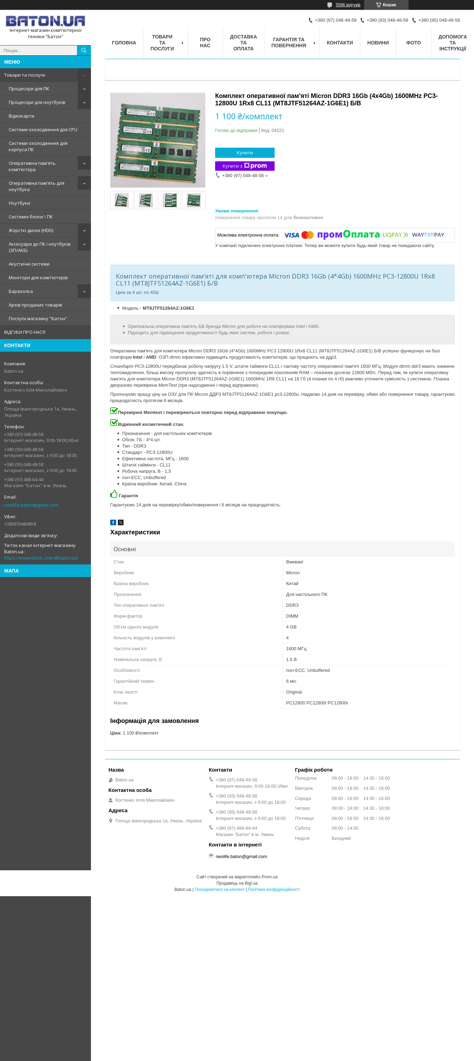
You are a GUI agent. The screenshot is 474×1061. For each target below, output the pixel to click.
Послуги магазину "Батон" (38, 318)
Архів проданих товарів (35, 305)
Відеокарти (21, 116)
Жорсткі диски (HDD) (31, 230)
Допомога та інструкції (452, 42)
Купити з (245, 166)
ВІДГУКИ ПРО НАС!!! (24, 332)
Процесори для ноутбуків (37, 102)
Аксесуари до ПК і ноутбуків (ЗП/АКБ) (40, 247)
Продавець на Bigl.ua (236, 883)
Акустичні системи (29, 264)
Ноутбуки (19, 203)
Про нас (205, 42)
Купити (245, 152)
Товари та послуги (24, 75)
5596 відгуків (348, 4)
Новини (378, 42)
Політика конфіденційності (274, 889)
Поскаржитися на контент (219, 889)
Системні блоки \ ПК (31, 216)
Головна (124, 42)
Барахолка (21, 291)
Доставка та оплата (243, 42)
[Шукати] (84, 50)
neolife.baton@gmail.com (31, 505)
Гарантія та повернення (288, 42)
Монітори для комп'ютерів (38, 277)
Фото (413, 42)
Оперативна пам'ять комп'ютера (32, 166)
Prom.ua (269, 876)
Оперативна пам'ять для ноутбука (36, 186)
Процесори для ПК (29, 88)
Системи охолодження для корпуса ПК (38, 146)
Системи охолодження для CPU (43, 129)
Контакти (340, 42)
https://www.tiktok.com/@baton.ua (41, 558)
